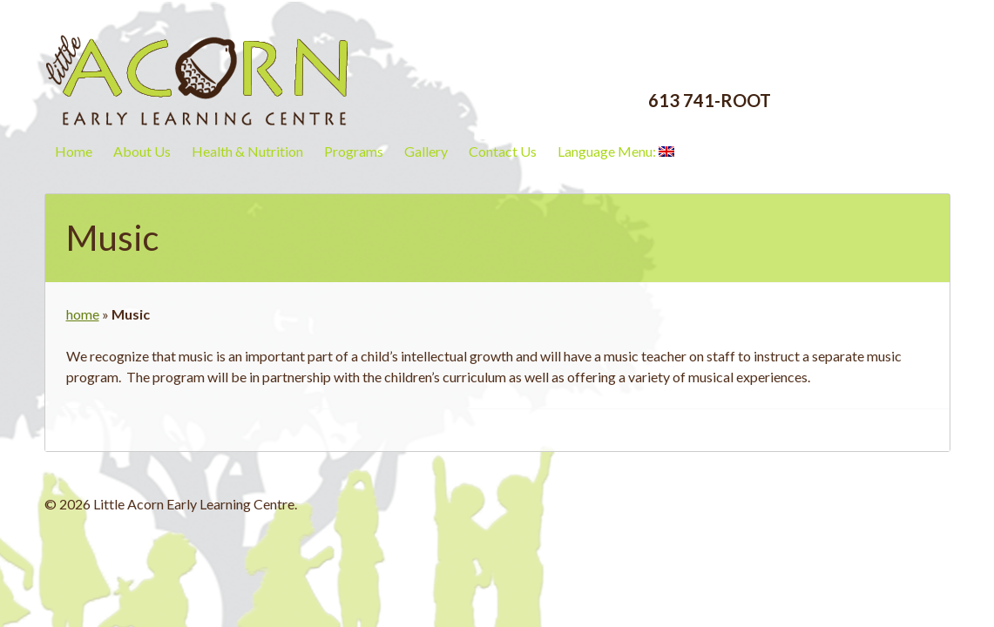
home (82, 314)
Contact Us (503, 151)
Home (73, 151)
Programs (353, 151)
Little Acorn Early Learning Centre (196, 65)
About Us (142, 151)
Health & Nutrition (247, 151)
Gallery (426, 151)
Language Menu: (616, 151)
